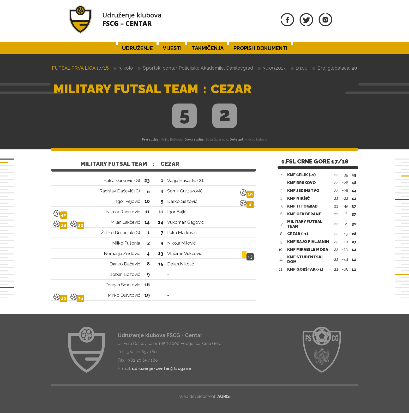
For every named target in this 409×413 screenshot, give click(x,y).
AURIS (223, 396)
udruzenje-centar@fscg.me (161, 368)
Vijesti (172, 48)
